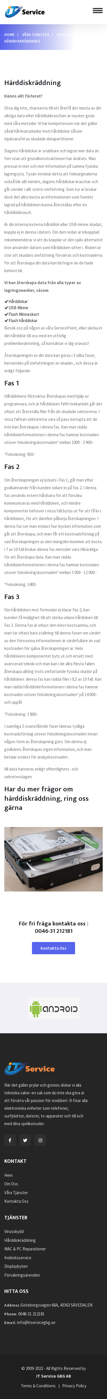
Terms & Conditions (38, 1385)
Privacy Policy (74, 1385)
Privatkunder (70, 34)
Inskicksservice (17, 1257)
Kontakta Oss (53, 948)
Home (9, 34)
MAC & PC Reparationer (25, 1249)
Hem (8, 1175)
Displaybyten (16, 1266)
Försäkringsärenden (22, 1275)
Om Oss (11, 1183)
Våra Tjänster (35, 34)
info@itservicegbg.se (36, 1322)
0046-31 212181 (31, 1314)
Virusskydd (14, 1231)
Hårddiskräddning (20, 1240)
